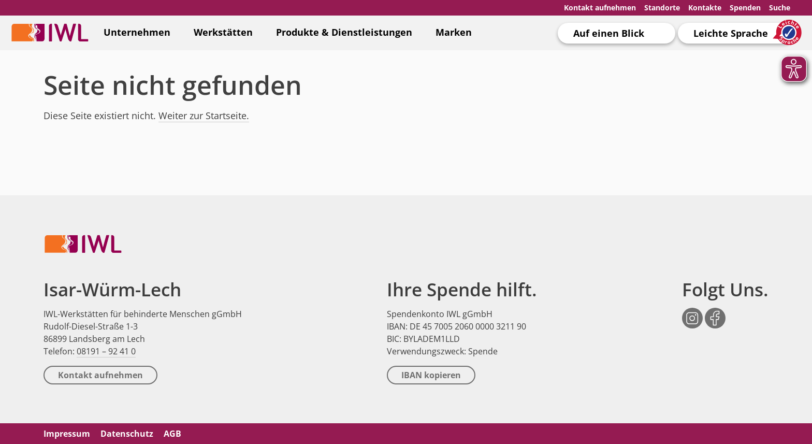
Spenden (745, 7)
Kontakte (704, 7)
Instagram (692, 313)
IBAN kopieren (431, 375)
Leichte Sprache (730, 33)
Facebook (715, 313)
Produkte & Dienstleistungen (344, 32)
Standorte (662, 7)
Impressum (67, 433)
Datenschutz (126, 433)
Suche (779, 7)
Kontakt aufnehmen (600, 7)
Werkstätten (223, 32)
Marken (454, 32)
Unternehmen (137, 32)
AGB (172, 433)
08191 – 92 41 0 (106, 351)
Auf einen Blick (608, 33)
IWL (49, 32)
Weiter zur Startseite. (203, 115)
